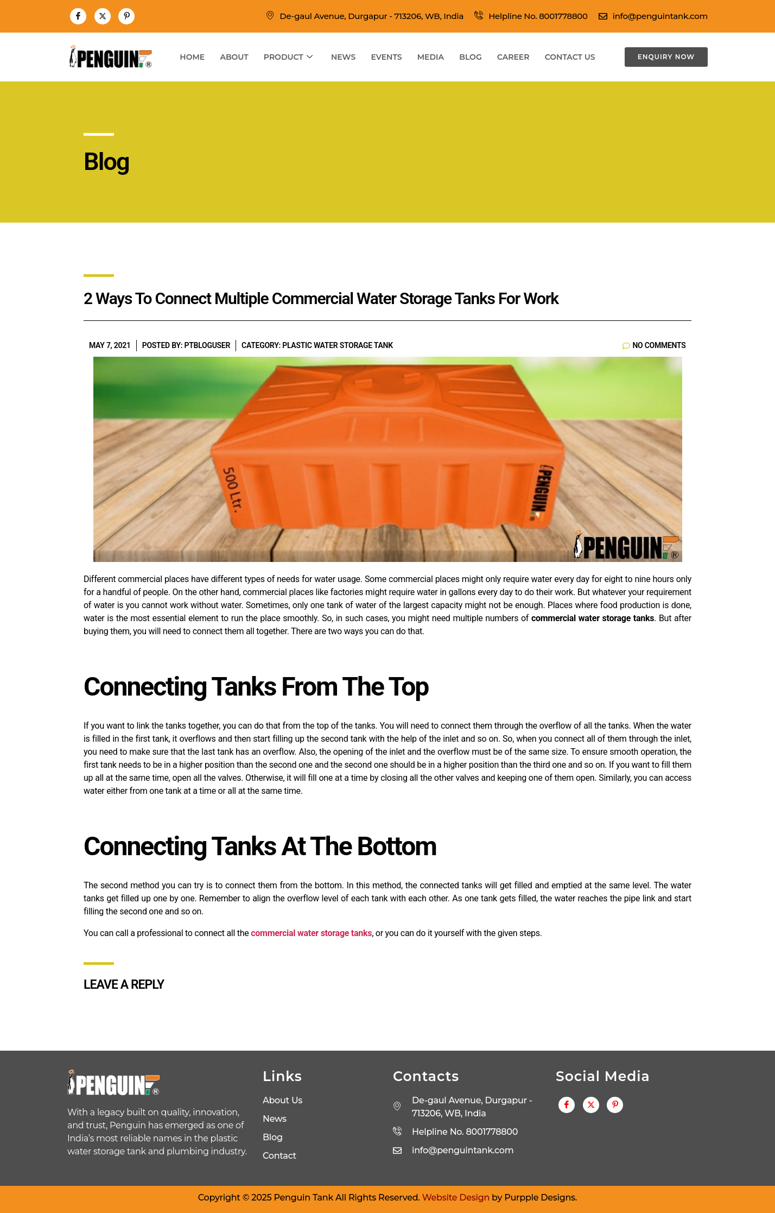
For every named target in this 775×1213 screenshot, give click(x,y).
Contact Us (574, 57)
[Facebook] (78, 16)
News (342, 57)
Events (386, 57)
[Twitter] (102, 16)
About (231, 57)
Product (286, 57)
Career (516, 57)
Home (188, 57)
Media (431, 57)
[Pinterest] (126, 16)
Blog (472, 57)
